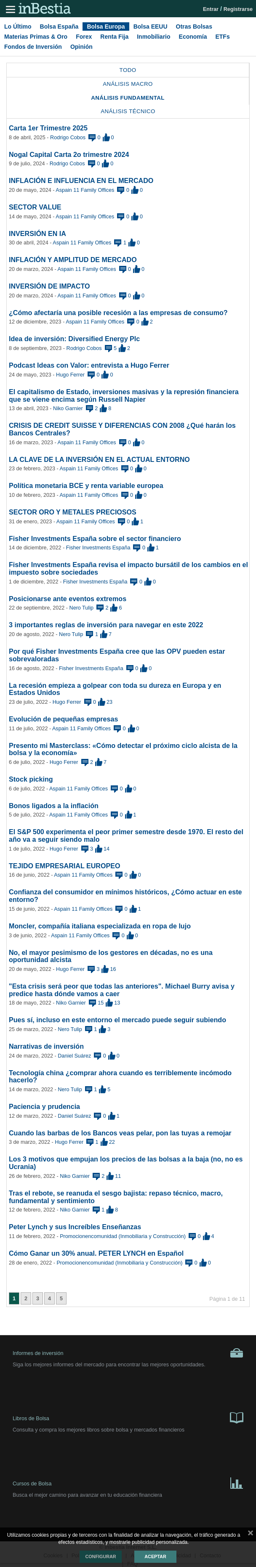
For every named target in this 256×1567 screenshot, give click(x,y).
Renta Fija (114, 36)
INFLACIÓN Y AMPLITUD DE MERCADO (73, 259)
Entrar (211, 9)
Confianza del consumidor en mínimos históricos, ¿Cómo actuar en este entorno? (125, 895)
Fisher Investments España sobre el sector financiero (95, 538)
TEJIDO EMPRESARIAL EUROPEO (64, 866)
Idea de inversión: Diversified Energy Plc (74, 338)
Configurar (100, 1556)
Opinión (81, 46)
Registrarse (238, 9)
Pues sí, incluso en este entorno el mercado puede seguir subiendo (117, 1019)
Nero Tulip (81, 608)
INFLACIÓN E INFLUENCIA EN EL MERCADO (81, 180)
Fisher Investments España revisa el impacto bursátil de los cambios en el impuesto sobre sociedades (128, 568)
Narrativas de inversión (46, 1046)
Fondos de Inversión (33, 46)
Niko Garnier (68, 408)
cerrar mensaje (250, 1535)
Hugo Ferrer (70, 375)
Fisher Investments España (98, 548)
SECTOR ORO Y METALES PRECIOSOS (72, 512)
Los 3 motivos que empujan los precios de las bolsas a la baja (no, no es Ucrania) (126, 1162)
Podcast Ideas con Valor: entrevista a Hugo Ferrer (89, 365)
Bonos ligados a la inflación (54, 805)
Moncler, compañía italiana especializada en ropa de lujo (100, 926)
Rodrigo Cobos (67, 138)
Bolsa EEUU (150, 26)
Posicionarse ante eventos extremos (67, 598)
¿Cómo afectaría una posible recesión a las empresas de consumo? (118, 312)
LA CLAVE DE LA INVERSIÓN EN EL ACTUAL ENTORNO (99, 459)
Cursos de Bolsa (128, 1482)
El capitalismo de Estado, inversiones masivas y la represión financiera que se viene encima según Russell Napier (124, 395)
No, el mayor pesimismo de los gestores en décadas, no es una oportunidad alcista (111, 956)
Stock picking (31, 779)
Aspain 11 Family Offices (85, 190)
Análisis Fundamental (128, 98)
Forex (84, 36)
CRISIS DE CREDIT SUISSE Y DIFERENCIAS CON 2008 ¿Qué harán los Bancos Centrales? (122, 429)
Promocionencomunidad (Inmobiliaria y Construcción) (123, 1236)
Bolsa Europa (106, 26)
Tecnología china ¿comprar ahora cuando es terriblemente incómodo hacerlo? (120, 1076)
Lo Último (18, 26)
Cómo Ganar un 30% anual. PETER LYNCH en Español (96, 1253)
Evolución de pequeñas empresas (63, 719)
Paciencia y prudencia (44, 1106)
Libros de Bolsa (128, 1417)
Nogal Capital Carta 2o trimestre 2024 (69, 154)
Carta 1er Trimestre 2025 (48, 128)
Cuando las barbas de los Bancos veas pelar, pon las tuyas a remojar (120, 1133)
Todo (128, 70)
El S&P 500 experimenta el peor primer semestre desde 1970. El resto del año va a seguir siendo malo (126, 835)
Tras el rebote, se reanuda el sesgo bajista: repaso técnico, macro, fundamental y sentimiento (116, 1196)
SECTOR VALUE (35, 207)
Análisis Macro (128, 84)
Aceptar (155, 1556)
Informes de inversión (128, 1353)
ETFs (222, 36)
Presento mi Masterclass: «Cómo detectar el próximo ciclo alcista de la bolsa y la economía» (123, 749)
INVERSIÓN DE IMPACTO (49, 286)
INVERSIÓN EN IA (37, 233)
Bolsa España (59, 26)
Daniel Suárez (74, 1056)
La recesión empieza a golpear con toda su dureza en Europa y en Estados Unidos (115, 689)
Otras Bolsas (194, 26)
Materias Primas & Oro (35, 36)
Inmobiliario (153, 36)
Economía (193, 36)
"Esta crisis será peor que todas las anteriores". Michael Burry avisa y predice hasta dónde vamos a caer (122, 989)
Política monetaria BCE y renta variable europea (86, 485)
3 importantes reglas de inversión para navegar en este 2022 (106, 624)
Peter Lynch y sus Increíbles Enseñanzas (75, 1226)
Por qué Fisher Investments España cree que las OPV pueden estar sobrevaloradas (117, 655)
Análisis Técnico (128, 111)
